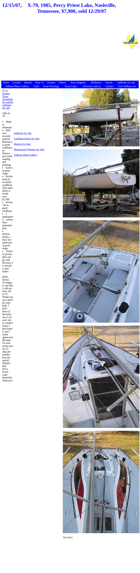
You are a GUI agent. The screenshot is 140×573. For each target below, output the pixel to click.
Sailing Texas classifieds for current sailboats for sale (7, 100)
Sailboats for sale (22, 133)
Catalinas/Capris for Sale (26, 138)
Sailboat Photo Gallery (25, 155)
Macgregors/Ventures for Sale (29, 149)
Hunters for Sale (22, 144)
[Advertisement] (61, 49)
